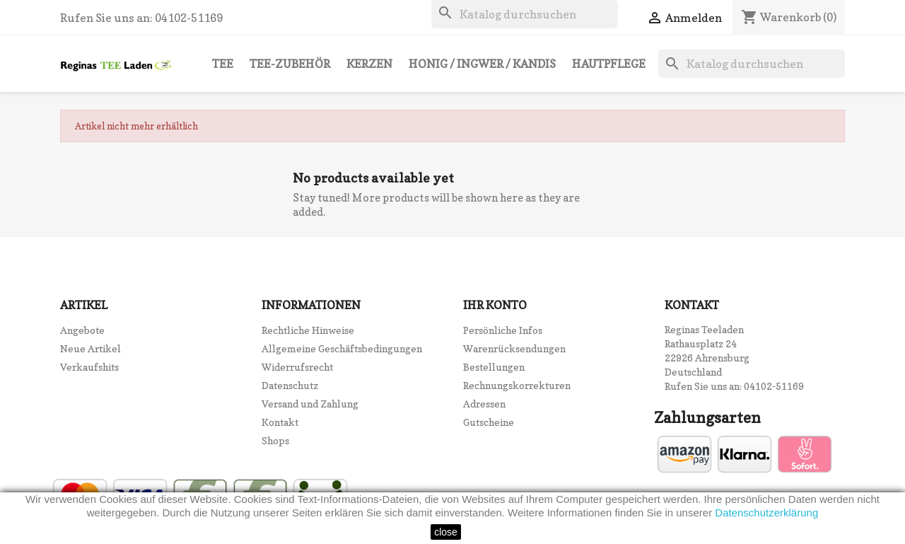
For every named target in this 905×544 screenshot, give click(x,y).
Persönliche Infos (502, 330)
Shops (275, 440)
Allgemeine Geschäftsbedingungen (342, 348)
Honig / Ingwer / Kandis (482, 64)
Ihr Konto (495, 305)
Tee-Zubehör (290, 64)
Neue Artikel (90, 348)
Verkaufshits (89, 367)
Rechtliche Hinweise (308, 330)
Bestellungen (494, 367)
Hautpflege (609, 64)
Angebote (82, 330)
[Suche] (524, 14)
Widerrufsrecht (297, 367)
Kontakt (280, 422)
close (445, 532)
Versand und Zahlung (310, 404)
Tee (222, 64)
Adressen (484, 404)
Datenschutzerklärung (766, 513)
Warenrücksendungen (514, 348)
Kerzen (369, 64)
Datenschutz (290, 385)
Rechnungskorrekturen (517, 385)
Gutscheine (488, 422)
